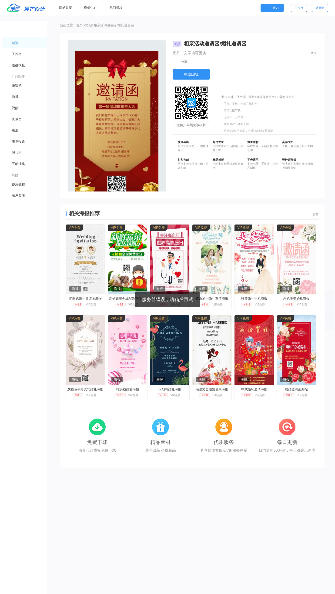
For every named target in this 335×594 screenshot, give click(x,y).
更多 (315, 214)
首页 (79, 25)
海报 (88, 25)
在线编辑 (191, 74)
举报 (313, 53)
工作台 (299, 8)
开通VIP (272, 8)
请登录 (320, 8)
